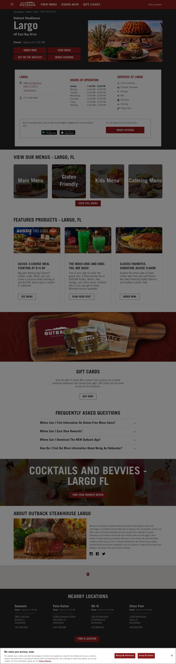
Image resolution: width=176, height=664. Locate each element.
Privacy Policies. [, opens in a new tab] (45, 661)
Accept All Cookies (146, 656)
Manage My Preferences (125, 656)
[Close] (172, 655)
